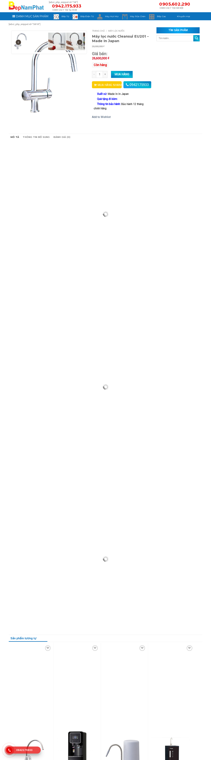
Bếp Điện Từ (87, 16)
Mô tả (14, 137)
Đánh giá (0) (61, 137)
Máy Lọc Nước (116, 30)
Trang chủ (98, 30)
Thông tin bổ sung (36, 137)
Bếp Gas (161, 16)
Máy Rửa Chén (138, 16)
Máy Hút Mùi (112, 16)
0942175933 (139, 85)
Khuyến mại (183, 16)
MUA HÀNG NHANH (110, 85)
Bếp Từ (65, 16)
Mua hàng (122, 74)
